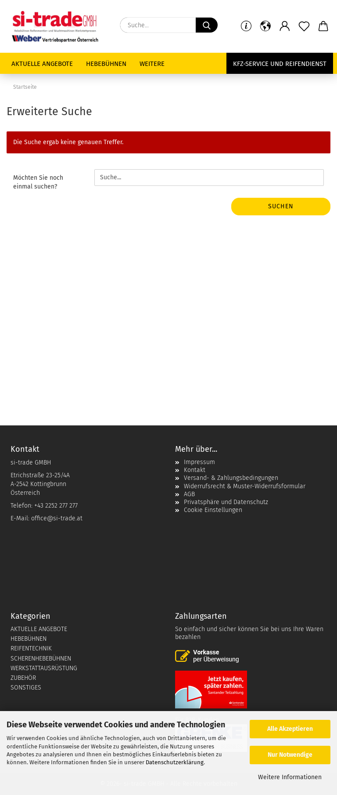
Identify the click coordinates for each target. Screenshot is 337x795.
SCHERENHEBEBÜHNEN (41, 658)
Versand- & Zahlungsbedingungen (231, 478)
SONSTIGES (26, 687)
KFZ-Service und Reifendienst (279, 64)
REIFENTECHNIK (31, 648)
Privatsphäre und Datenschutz (226, 502)
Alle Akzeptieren (290, 729)
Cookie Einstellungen (213, 510)
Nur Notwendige (290, 755)
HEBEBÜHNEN (29, 639)
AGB (189, 494)
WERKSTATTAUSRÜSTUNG (44, 668)
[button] (284, 26)
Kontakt (194, 470)
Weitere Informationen (290, 777)
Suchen (281, 206)
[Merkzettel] (304, 26)
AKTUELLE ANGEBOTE (39, 629)
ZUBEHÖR (23, 678)
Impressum (199, 462)
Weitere (152, 64)
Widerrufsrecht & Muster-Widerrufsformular (244, 486)
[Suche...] (207, 25)
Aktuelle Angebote (42, 64)
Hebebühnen (106, 64)
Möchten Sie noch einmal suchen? (38, 182)
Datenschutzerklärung (175, 762)
